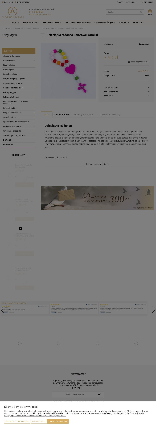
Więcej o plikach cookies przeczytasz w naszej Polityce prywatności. (35, 415)
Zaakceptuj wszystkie (58, 421)
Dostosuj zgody (38, 421)
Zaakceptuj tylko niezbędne (17, 421)
